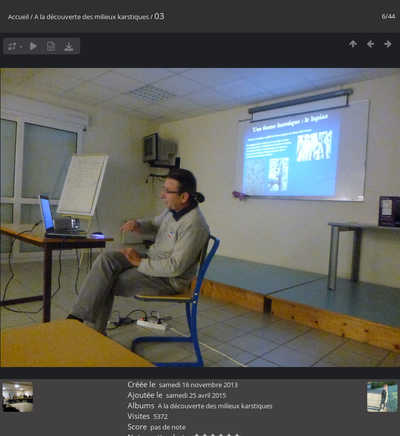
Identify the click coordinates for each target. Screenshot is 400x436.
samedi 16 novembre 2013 (198, 384)
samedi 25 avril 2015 (196, 395)
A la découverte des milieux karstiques (91, 16)
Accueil (18, 16)
